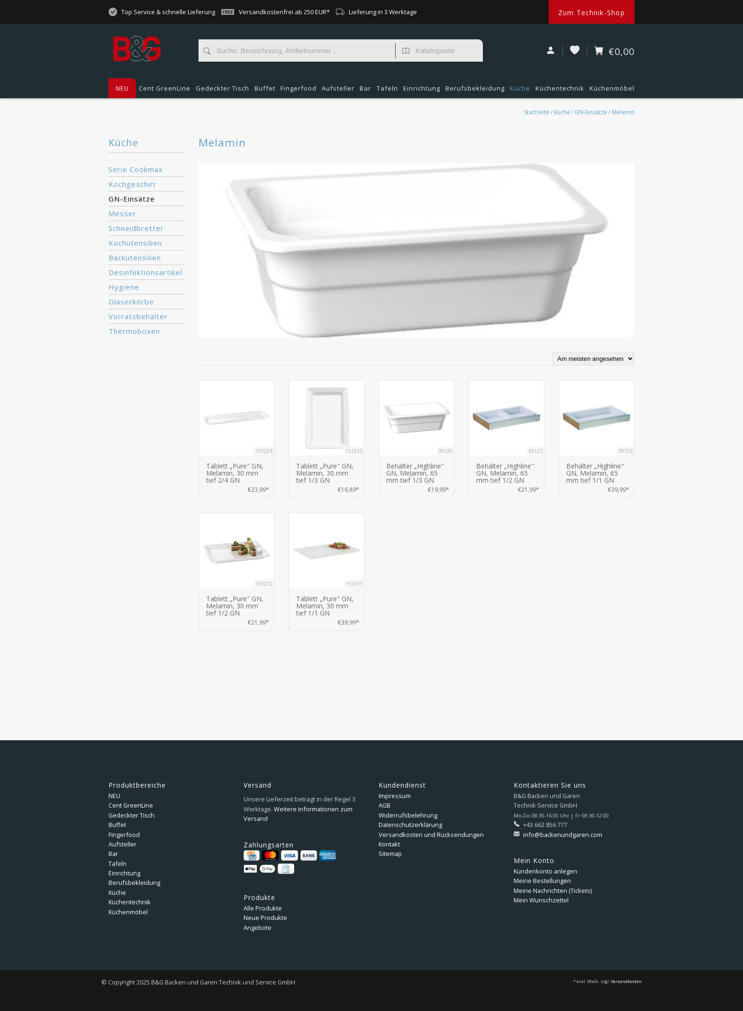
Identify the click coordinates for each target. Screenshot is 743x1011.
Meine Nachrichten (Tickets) (553, 890)
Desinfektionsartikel (145, 272)
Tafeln (387, 91)
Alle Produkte (263, 908)
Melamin (623, 112)
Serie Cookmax (136, 169)
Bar (365, 91)
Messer (122, 213)
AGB (384, 805)
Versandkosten (626, 981)
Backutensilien (135, 257)
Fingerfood (299, 91)
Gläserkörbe (131, 301)
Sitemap (390, 853)
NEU (122, 88)
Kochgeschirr (133, 184)
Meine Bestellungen (542, 880)
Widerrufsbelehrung (408, 815)
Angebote (258, 927)
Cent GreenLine (164, 88)
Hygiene (124, 287)
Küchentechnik (559, 91)
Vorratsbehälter (138, 316)
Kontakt (389, 844)
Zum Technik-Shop (591, 12)
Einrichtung (421, 91)
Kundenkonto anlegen (545, 871)
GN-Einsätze (591, 112)
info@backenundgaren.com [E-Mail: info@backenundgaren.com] (562, 834)
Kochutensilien (135, 243)
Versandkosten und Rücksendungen (431, 834)
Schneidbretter (136, 228)
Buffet (264, 91)
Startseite (536, 112)
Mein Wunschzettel (541, 900)
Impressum (395, 795)
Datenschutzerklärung (410, 824)
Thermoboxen (134, 331)
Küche (520, 91)
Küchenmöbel (611, 91)
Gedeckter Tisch (222, 91)
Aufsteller (338, 91)
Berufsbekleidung (475, 91)
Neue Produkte (265, 917)
